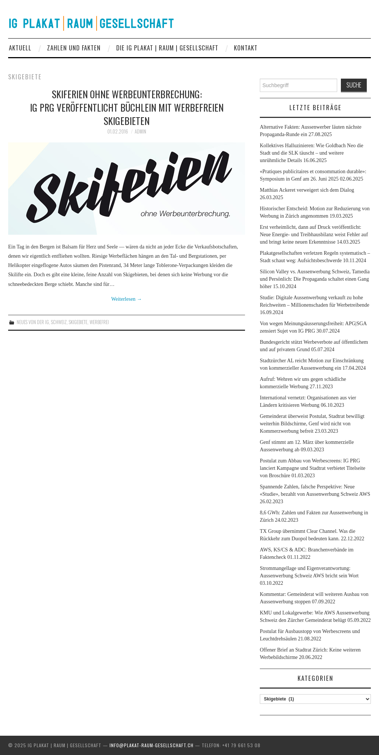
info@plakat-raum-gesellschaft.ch (152, 745)
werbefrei (99, 322)
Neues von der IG (33, 322)
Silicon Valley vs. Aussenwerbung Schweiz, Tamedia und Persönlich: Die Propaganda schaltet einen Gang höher (315, 279)
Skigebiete (78, 322)
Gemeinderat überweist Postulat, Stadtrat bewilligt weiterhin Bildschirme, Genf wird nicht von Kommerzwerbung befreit (312, 423)
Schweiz (59, 322)
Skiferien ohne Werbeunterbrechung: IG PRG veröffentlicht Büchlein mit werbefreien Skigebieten (127, 107)
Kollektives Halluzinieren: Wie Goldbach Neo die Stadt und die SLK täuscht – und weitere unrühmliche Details (311, 153)
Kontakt (246, 47)
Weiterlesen (126, 299)
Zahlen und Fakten (74, 47)
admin (140, 131)
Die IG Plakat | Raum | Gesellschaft (167, 47)
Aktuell (20, 47)
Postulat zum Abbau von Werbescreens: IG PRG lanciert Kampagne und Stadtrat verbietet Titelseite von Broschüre (312, 468)
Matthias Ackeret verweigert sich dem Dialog (307, 190)
